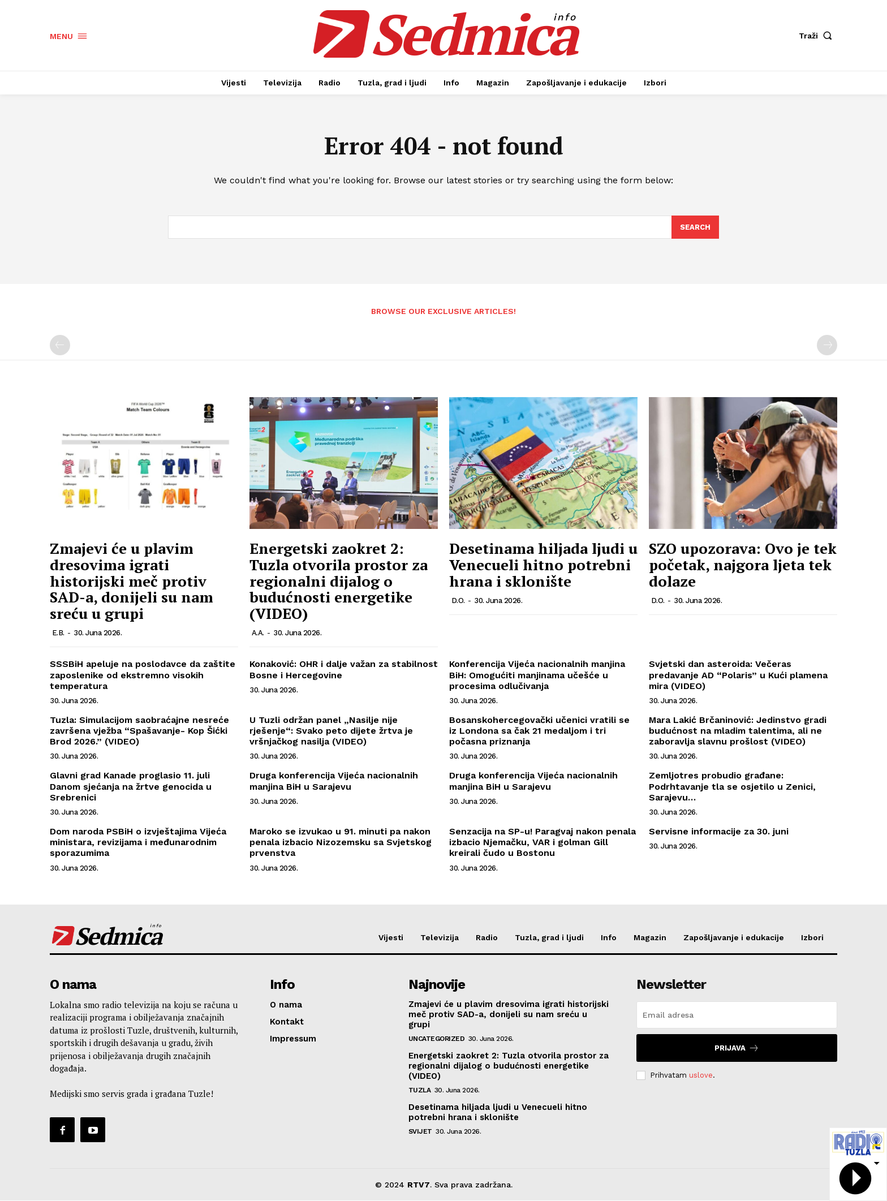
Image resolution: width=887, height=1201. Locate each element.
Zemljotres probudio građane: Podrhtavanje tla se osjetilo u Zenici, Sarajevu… (732, 786)
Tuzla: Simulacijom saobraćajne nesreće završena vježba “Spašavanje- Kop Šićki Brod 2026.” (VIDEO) (139, 730)
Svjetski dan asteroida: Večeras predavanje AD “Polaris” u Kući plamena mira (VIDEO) (738, 675)
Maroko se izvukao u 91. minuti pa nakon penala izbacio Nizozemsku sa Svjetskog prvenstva (340, 842)
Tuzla (419, 1091)
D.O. (458, 600)
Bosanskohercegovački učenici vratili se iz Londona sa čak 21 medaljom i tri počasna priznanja (539, 730)
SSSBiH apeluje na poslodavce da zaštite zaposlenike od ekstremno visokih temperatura (142, 675)
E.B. (58, 633)
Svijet (420, 1132)
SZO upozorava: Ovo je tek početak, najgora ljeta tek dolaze (743, 565)
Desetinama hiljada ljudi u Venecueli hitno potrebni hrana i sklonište (543, 565)
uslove (701, 1075)
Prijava (736, 1048)
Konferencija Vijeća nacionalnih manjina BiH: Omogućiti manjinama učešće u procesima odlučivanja (537, 675)
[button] (818, 36)
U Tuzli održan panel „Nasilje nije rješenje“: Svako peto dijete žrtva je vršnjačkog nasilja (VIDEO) (331, 730)
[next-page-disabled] (827, 345)
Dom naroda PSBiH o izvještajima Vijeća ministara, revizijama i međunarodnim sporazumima (138, 842)
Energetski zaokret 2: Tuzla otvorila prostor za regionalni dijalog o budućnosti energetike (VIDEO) (338, 581)
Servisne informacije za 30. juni (719, 831)
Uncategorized (436, 1039)
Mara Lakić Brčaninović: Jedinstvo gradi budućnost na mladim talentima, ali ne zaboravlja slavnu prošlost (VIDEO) (737, 730)
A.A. (258, 633)
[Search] (695, 227)
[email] (736, 1015)
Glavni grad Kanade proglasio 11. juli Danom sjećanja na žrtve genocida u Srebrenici (131, 786)
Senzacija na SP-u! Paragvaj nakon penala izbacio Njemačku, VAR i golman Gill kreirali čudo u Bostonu (542, 842)
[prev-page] (60, 345)
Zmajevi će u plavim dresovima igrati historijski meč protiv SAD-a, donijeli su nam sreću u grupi (131, 581)
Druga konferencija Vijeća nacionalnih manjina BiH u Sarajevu (333, 781)
